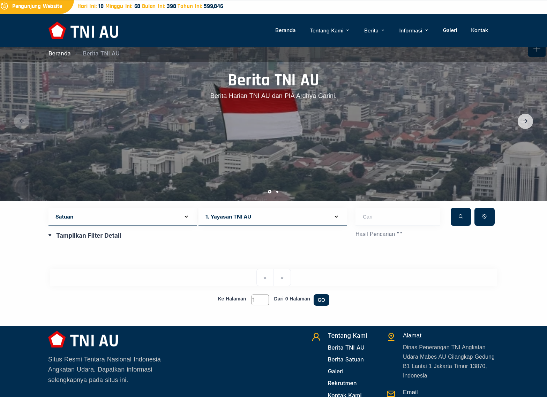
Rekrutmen (342, 383)
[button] (525, 121)
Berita (374, 30)
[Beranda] (83, 30)
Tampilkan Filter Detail (88, 235)
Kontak (479, 30)
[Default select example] (122, 217)
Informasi (414, 30)
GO (321, 300)
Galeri (450, 30)
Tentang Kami (329, 30)
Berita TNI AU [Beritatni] (346, 347)
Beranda (285, 30)
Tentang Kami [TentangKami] (347, 335)
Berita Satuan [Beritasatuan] (346, 359)
